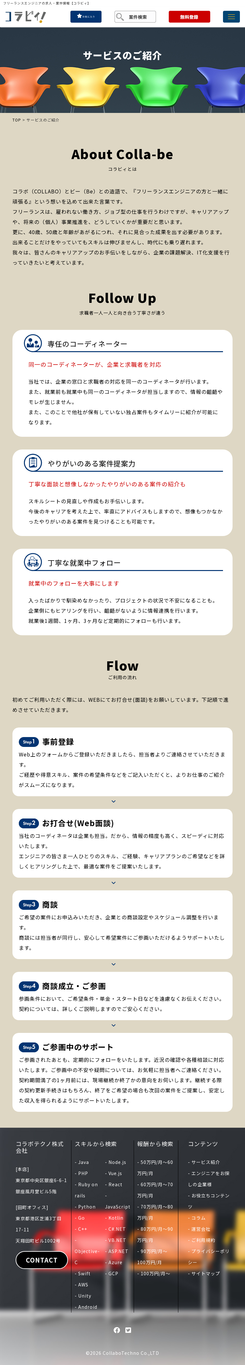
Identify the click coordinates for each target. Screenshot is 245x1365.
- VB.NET (115, 1240)
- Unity (83, 1295)
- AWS (81, 1284)
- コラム (197, 1218)
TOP (16, 119)
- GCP (111, 1273)
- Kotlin (114, 1218)
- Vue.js (113, 1173)
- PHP (81, 1173)
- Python (85, 1206)
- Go (80, 1218)
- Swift (83, 1273)
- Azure (113, 1262)
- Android (86, 1307)
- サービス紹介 (204, 1162)
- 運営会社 (199, 1229)
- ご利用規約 (201, 1240)
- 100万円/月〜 (153, 1273)
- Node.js (115, 1162)
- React (113, 1184)
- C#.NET (115, 1229)
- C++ (81, 1229)
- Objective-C (87, 1251)
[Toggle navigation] (231, 17)
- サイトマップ (204, 1273)
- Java (82, 1162)
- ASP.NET (117, 1251)
